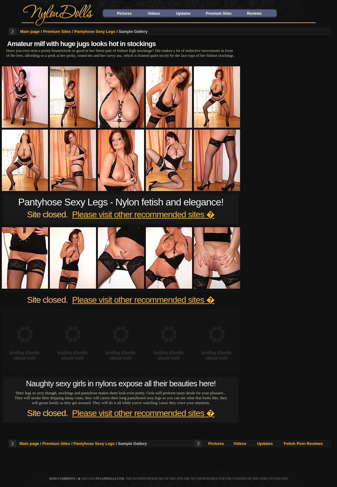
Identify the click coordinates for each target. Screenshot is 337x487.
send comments (62, 478)
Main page (30, 31)
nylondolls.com (109, 478)
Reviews (254, 13)
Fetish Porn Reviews (303, 443)
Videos (154, 13)
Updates (183, 13)
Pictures (124, 13)
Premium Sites (218, 13)
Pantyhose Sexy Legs (94, 31)
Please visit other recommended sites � (143, 214)
